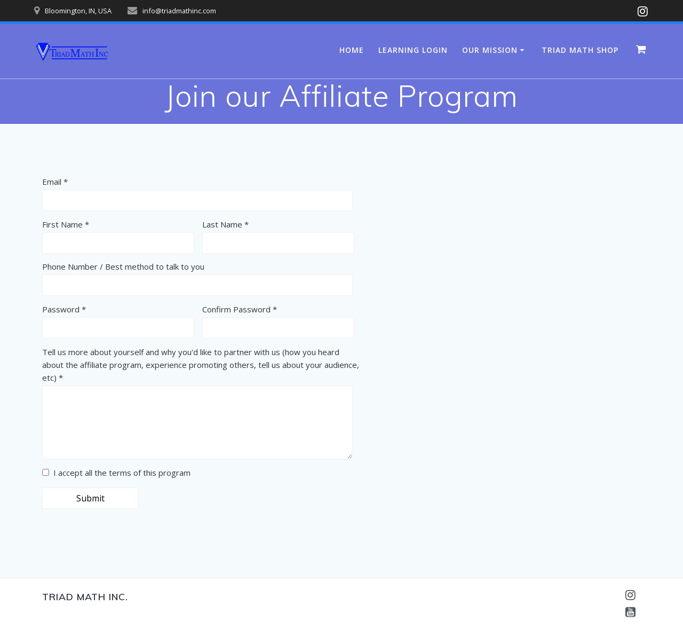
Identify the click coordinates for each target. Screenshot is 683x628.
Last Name (222, 224)
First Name (62, 224)
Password (61, 309)
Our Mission (490, 50)
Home (351, 50)
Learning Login (413, 50)
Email (51, 181)
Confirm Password (236, 309)
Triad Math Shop (580, 50)
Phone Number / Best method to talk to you (123, 266)
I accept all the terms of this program (116, 472)
